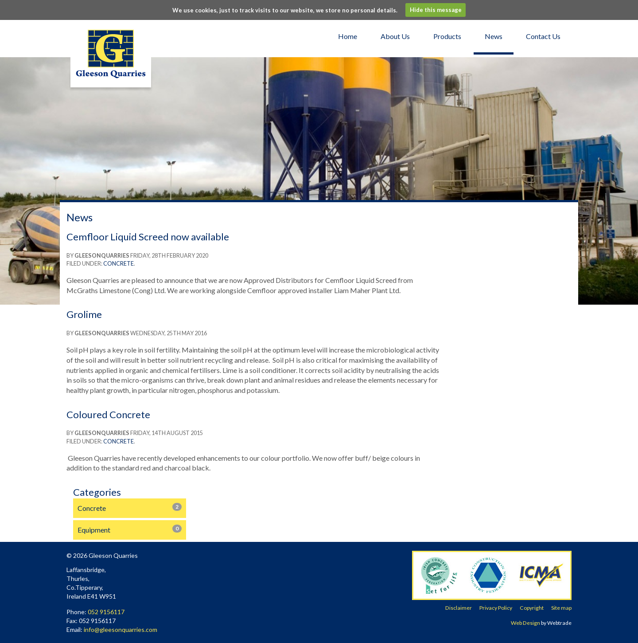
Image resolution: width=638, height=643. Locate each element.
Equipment (130, 529)
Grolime (84, 314)
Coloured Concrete (108, 414)
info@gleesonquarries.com (120, 629)
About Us (395, 36)
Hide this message (436, 9)
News (493, 36)
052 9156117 (106, 612)
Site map (561, 607)
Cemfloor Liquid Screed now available (147, 237)
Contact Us (543, 36)
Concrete (118, 263)
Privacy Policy (495, 607)
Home (347, 36)
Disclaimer (458, 607)
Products (447, 36)
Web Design (525, 622)
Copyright (532, 607)
